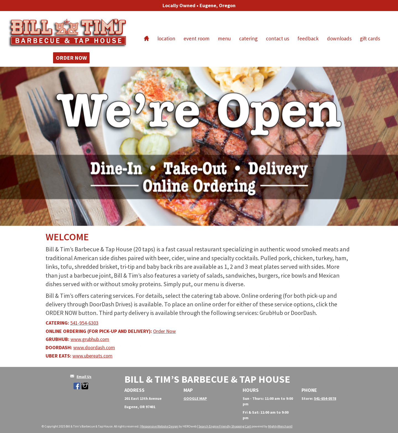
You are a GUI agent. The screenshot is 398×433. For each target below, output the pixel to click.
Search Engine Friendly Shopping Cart (224, 426)
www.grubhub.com (89, 339)
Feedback (308, 38)
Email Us (84, 376)
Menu (224, 38)
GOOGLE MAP (195, 398)
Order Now (71, 57)
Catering (248, 38)
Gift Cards (370, 38)
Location (166, 38)
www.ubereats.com (92, 356)
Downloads (339, 38)
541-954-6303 (84, 323)
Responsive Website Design (159, 426)
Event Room (197, 38)
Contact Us (277, 38)
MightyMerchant (280, 426)
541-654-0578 (325, 398)
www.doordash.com (94, 347)
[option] (199, 146)
